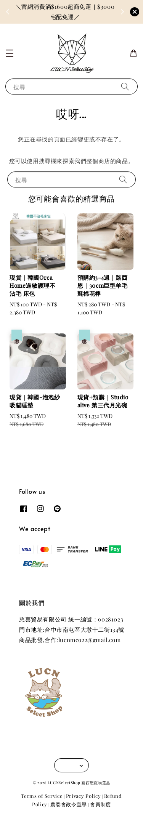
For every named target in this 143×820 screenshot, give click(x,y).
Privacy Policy (83, 796)
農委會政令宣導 (68, 804)
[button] (9, 53)
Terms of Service (42, 796)
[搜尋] (125, 86)
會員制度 (100, 804)
